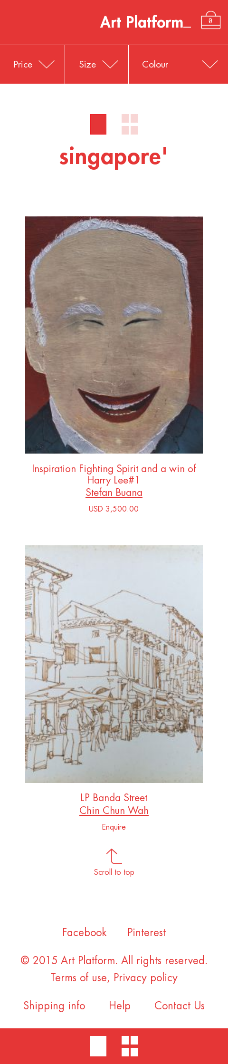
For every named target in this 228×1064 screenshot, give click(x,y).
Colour (155, 64)
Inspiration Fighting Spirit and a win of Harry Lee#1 (114, 476)
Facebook (84, 933)
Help (120, 1006)
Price (23, 64)
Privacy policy (146, 978)
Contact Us (179, 1006)
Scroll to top (114, 869)
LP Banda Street (114, 799)
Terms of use (78, 978)
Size (87, 64)
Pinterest (146, 933)
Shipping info (54, 1006)
